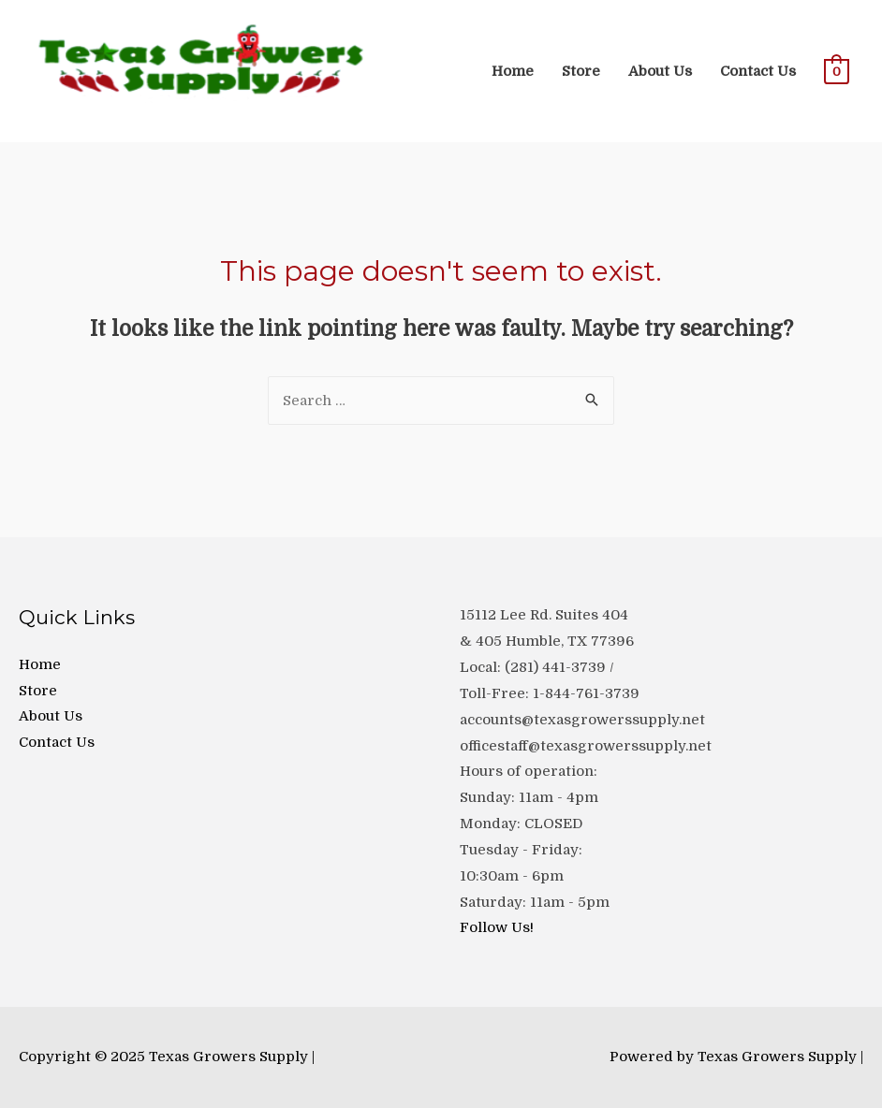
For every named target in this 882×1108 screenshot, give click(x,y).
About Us (660, 71)
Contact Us (758, 71)
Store (581, 71)
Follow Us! (497, 927)
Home (513, 71)
